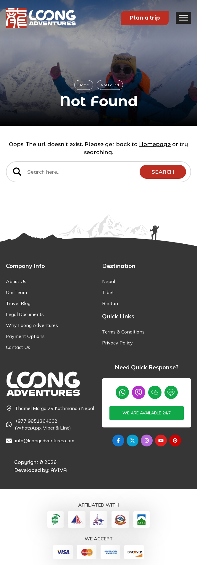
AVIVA (58, 470)
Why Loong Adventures (32, 325)
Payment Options (25, 336)
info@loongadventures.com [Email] (44, 440)
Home (83, 85)
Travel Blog (18, 303)
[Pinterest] (175, 440)
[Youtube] (161, 440)
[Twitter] (132, 440)
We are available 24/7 (146, 413)
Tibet (108, 292)
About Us (16, 281)
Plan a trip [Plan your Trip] (145, 18)
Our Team (16, 292)
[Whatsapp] (122, 392)
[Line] (171, 392)
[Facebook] (118, 440)
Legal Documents (25, 314)
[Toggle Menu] (183, 17)
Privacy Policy (117, 343)
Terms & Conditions (123, 332)
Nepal (108, 281)
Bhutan (110, 303)
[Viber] (138, 392)
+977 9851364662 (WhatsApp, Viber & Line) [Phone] (43, 424)
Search (162, 171)
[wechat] (155, 392)
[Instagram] (147, 440)
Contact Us (18, 347)
